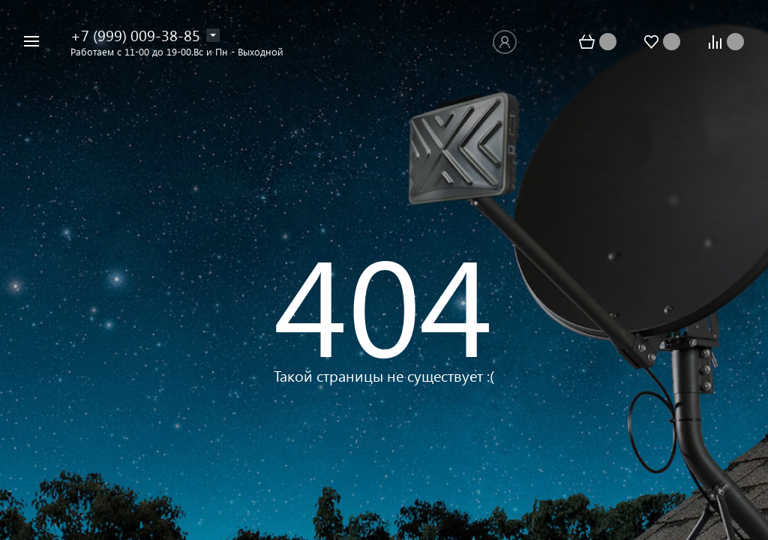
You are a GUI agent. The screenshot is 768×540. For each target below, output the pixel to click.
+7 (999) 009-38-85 (135, 34)
